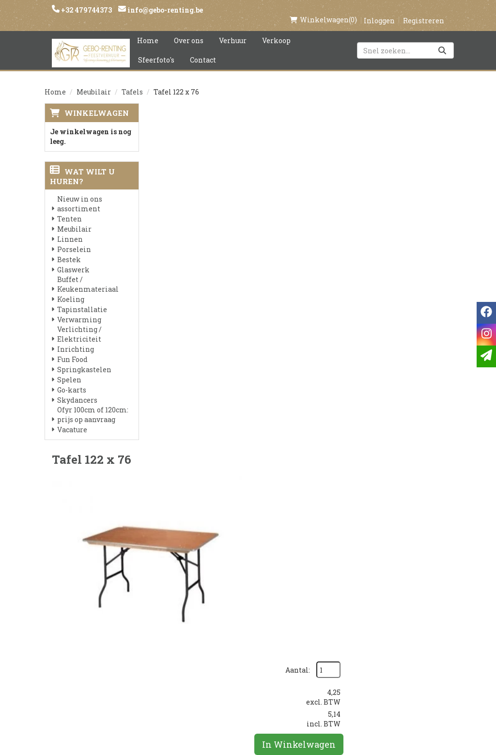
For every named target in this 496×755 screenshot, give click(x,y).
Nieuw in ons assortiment (79, 193)
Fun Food (72, 349)
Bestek (69, 249)
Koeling (70, 289)
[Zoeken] (442, 40)
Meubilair (94, 81)
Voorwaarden (179, 625)
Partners (171, 608)
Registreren (423, 10)
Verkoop (276, 30)
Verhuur (233, 30)
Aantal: (399, 123)
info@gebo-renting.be (164, 10)
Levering (237, 592)
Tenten (69, 208)
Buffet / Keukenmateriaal (88, 274)
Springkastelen (84, 359)
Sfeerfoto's (156, 49)
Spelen (69, 369)
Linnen (70, 229)
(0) (323, 10)
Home (147, 30)
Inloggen (379, 10)
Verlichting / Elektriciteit (79, 324)
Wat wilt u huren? (82, 166)
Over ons (188, 30)
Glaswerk (73, 259)
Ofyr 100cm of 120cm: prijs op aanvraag (92, 404)
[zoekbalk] (405, 40)
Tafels (132, 81)
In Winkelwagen (401, 198)
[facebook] (364, 596)
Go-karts (71, 379)
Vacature (72, 419)
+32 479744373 (86, 10)
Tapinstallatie (82, 299)
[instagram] (384, 596)
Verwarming (79, 309)
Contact (203, 49)
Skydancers (77, 389)
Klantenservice (318, 592)
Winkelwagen (96, 103)
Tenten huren (247, 674)
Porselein (74, 239)
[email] (486, 356)
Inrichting (75, 339)
